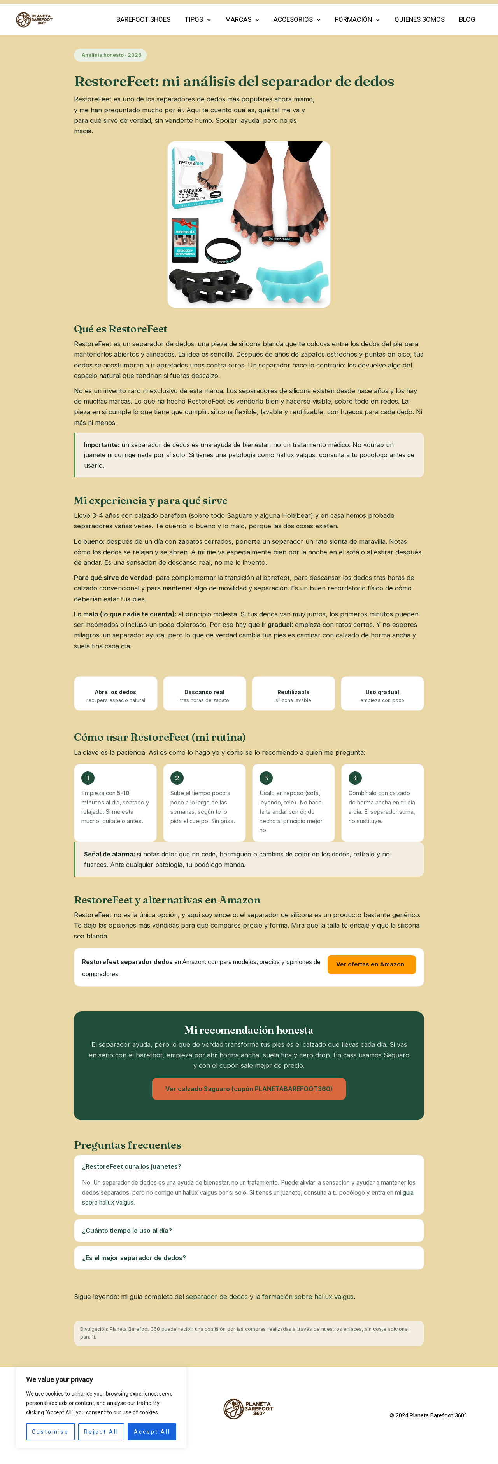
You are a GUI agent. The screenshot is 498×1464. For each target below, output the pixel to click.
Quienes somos (421, 19)
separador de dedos (217, 1296)
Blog (467, 19)
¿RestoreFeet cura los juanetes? (131, 1166)
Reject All (101, 1432)
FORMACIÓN (360, 19)
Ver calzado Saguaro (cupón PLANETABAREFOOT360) (249, 1089)
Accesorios (301, 19)
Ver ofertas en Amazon (370, 964)
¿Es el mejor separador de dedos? (134, 1258)
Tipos (204, 19)
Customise (50, 1432)
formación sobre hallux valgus (308, 1296)
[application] (213, 19)
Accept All (152, 1432)
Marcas (247, 19)
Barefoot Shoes (151, 19)
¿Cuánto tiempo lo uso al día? (127, 1230)
